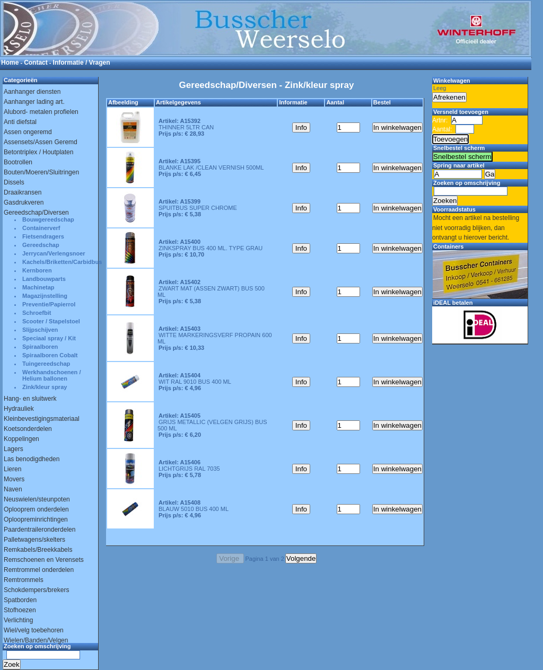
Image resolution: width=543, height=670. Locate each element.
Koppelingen (21, 439)
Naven (13, 489)
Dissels (14, 182)
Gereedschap (40, 245)
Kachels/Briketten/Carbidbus (60, 262)
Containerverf (41, 228)
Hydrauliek (19, 408)
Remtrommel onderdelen (39, 570)
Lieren (12, 469)
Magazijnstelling (44, 296)
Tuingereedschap (46, 363)
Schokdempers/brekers (36, 590)
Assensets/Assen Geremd (40, 142)
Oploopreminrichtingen (36, 519)
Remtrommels (23, 580)
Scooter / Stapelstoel (51, 321)
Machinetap (38, 287)
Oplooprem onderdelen (36, 509)
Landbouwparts (44, 279)
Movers (14, 479)
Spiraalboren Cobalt (50, 355)
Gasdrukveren (23, 202)
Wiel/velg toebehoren (34, 630)
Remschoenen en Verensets (44, 559)
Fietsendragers (43, 236)
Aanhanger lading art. (34, 101)
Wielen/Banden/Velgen (36, 640)
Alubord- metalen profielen (41, 112)
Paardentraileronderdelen (39, 529)
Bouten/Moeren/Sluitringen (41, 172)
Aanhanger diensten (32, 91)
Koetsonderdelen (28, 429)
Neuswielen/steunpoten (37, 499)
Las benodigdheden (31, 459)
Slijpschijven (40, 330)
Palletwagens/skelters (34, 539)
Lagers (13, 449)
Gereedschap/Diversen (36, 212)
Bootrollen (18, 162)
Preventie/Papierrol (48, 304)
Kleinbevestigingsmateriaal (42, 418)
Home (10, 62)
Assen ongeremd (28, 132)
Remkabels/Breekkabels (38, 549)
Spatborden (20, 600)
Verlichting (18, 620)
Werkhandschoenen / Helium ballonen (51, 375)
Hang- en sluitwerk (30, 398)
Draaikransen (22, 192)
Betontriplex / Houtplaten (38, 152)
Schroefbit (36, 313)
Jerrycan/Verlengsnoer (53, 253)
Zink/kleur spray (44, 387)
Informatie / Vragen (81, 62)
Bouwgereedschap (48, 219)
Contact (36, 62)
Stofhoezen (20, 610)
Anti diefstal (20, 122)
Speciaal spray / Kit (49, 338)
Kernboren (37, 270)
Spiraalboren (40, 346)
